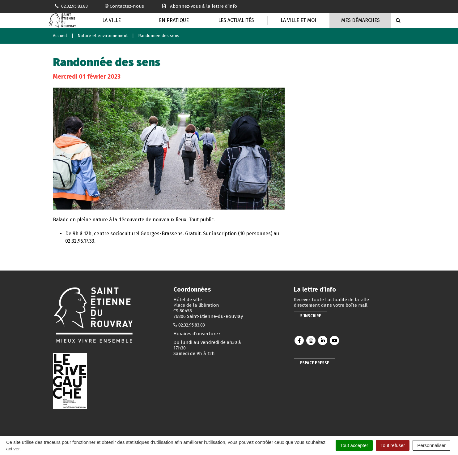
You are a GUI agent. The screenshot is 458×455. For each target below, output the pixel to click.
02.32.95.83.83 (191, 325)
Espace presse (314, 363)
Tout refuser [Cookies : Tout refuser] (392, 445)
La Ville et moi (298, 20)
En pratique (174, 20)
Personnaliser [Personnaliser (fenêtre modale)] (431, 445)
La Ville (111, 20)
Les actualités (236, 20)
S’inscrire (310, 315)
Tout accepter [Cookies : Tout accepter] (354, 445)
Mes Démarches (360, 20)
